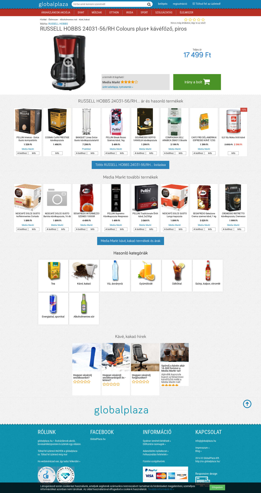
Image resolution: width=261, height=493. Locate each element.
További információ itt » (161, 489)
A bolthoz (22, 153)
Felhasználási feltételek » (155, 454)
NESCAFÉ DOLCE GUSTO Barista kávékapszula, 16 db (57, 215)
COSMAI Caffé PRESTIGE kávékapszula (57, 139)
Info (34, 153)
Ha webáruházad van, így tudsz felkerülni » (59, 461)
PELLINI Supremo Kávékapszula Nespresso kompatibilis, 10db (115, 215)
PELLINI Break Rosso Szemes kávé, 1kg (116, 139)
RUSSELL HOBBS (58, 23)
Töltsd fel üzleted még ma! (54, 454)
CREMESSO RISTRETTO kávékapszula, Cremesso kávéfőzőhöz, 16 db (233, 215)
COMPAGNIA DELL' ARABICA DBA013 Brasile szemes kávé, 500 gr (174, 139)
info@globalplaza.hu (205, 440)
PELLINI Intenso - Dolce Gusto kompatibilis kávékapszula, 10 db (27, 139)
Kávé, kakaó (84, 19)
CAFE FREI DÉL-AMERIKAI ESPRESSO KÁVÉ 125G (203, 139)
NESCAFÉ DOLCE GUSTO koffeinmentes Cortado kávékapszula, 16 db (28, 215)
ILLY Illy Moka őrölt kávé (233, 137)
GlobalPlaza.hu (97, 439)
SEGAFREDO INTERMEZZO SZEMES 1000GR (86, 215)
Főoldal (43, 19)
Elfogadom (217, 487)
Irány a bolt (197, 81)
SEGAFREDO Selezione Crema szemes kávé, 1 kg (204, 215)
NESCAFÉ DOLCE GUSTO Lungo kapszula (174, 215)
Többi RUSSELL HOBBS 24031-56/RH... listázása (130, 165)
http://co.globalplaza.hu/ (207, 461)
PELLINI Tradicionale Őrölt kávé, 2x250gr (145, 215)
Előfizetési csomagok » (154, 444)
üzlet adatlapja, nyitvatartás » (117, 86)
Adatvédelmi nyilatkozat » (156, 451)
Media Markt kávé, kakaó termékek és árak (130, 241)
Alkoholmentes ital (68, 19)
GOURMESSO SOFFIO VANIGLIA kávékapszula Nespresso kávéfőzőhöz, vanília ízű (145, 139)
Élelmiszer (53, 19)
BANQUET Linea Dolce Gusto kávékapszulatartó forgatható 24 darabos (86, 139)
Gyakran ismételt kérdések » (157, 440)
